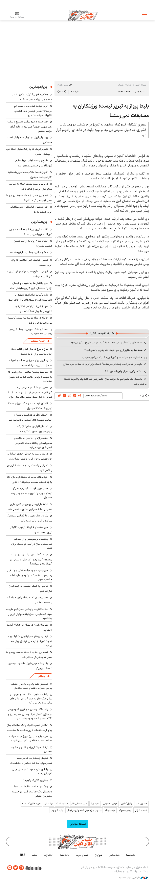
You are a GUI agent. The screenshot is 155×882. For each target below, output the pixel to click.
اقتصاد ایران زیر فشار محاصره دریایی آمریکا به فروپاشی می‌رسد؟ (30, 232)
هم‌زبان (98, 855)
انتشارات (48, 855)
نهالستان (48, 804)
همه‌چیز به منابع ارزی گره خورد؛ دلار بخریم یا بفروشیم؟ (113, 350)
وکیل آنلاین (126, 804)
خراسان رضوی (125, 85)
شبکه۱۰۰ (130, 855)
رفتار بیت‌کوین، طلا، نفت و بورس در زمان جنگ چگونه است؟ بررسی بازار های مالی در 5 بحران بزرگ (31, 698)
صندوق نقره (141, 804)
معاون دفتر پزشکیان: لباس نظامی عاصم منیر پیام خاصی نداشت (32, 97)
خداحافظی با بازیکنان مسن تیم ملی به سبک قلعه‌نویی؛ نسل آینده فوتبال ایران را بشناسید (29, 613)
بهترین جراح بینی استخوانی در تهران (84, 810)
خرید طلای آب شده (31, 804)
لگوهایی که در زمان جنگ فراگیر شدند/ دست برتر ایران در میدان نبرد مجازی (102, 364)
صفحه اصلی (141, 85)
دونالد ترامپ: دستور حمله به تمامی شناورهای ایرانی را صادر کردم (30, 186)
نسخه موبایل (77, 823)
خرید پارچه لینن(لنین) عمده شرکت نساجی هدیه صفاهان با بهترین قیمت (30, 738)
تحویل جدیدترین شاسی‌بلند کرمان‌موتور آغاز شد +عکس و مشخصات (31, 760)
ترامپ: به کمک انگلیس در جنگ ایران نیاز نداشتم (30, 588)
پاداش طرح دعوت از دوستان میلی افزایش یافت (32, 771)
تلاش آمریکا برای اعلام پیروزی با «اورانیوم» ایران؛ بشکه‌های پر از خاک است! (29, 297)
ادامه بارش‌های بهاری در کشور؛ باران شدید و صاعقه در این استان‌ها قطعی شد (30, 506)
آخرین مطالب (38, 341)
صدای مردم (82, 855)
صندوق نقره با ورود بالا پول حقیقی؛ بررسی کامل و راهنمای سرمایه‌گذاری (31, 686)
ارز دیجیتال (110, 810)
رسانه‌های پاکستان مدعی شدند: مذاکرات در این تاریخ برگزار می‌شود (106, 342)
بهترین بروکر (125, 810)
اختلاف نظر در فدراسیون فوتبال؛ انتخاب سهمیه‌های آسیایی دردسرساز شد (30, 417)
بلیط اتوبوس (56, 810)
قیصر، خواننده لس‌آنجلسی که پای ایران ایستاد (31, 262)
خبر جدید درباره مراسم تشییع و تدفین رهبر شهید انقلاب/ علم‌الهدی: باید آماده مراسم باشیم (29, 126)
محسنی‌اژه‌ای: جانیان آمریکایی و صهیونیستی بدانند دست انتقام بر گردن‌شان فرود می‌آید (33, 442)
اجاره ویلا (95, 804)
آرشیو (34, 855)
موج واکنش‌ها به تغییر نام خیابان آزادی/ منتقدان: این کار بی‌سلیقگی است (31, 285)
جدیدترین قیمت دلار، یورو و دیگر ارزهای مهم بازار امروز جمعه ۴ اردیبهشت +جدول (30, 493)
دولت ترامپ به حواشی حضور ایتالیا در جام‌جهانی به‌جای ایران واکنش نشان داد (29, 456)
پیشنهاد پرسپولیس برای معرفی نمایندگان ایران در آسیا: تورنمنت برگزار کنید (31, 543)
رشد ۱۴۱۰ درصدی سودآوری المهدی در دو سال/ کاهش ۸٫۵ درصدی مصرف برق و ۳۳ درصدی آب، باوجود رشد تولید (30, 714)
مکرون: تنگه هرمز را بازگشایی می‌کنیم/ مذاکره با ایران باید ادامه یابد (29, 518)
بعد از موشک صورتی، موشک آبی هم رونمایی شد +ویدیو (30, 331)
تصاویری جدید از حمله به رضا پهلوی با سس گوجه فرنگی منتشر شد (29, 198)
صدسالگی (114, 855)
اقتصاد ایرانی (141, 810)
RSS (22, 855)
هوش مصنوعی (110, 804)
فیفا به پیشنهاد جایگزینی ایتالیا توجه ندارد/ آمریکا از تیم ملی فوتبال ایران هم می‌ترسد (30, 641)
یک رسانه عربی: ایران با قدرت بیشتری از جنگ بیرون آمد (30, 666)
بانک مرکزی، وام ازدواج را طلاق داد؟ (123, 371)
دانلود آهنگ (62, 804)
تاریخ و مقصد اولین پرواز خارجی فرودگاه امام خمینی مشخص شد (33, 163)
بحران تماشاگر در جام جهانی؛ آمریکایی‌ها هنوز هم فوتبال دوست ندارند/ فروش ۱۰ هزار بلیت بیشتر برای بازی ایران (30, 392)
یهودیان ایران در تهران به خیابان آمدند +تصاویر (29, 140)
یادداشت (64, 855)
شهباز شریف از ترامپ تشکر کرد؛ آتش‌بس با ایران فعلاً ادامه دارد (33, 309)
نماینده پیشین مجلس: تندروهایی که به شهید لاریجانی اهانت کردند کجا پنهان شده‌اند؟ (30, 376)
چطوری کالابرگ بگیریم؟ (35, 780)
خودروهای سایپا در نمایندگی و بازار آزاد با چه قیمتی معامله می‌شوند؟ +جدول (29, 479)
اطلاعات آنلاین (82, 15)
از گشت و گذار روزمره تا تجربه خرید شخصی (31, 749)
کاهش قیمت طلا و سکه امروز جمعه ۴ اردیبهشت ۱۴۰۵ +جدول (30, 406)
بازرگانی (41, 676)
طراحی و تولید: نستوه (133, 878)
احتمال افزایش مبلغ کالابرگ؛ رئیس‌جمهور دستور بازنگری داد (34, 429)
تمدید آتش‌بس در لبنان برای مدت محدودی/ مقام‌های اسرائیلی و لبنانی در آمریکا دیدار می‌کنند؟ (31, 559)
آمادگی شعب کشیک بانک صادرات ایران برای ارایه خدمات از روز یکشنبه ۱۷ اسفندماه (29, 727)
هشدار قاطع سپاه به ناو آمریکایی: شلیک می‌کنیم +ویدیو (112, 357)
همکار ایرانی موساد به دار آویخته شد (28, 252)
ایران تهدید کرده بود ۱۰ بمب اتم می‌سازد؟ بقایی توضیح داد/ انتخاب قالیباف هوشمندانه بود (33, 110)
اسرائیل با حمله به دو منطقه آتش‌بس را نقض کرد (29, 467)
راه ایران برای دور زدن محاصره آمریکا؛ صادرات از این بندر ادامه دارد (30, 363)
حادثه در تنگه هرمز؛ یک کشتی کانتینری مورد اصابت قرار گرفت (29, 320)
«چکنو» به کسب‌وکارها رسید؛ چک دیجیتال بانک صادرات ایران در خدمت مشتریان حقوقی (32, 791)
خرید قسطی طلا (79, 804)
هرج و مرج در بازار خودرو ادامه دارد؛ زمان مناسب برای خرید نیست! (31, 351)
